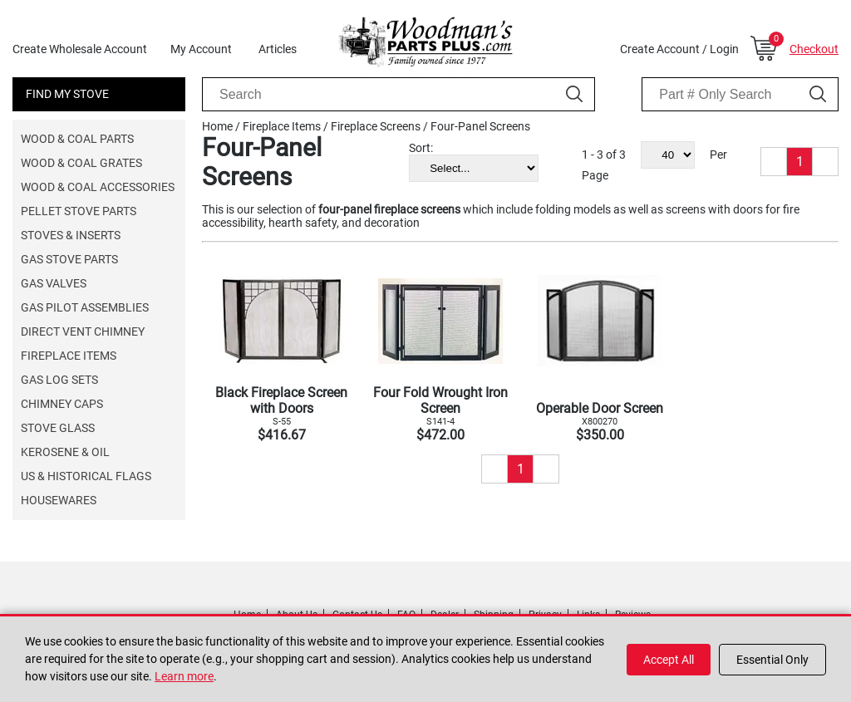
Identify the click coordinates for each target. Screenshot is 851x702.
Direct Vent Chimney (83, 331)
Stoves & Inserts (71, 235)
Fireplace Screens (376, 126)
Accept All (668, 659)
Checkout (814, 49)
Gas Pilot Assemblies (85, 307)
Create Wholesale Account (79, 49)
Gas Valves (53, 283)
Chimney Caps (62, 403)
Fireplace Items (68, 355)
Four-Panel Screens (480, 126)
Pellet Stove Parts (78, 211)
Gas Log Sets (59, 379)
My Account (201, 49)
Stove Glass (58, 427)
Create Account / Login (679, 49)
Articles (277, 49)
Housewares (58, 500)
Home (217, 126)
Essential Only (772, 659)
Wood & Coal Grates (81, 162)
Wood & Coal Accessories (98, 187)
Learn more (184, 676)
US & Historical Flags (86, 476)
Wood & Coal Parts (77, 138)
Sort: (421, 148)
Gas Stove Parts (69, 259)
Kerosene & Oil (65, 452)
